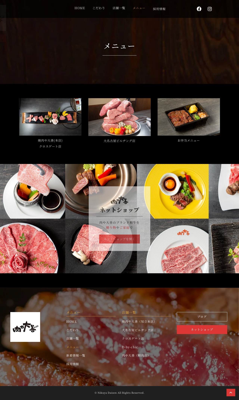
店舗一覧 (119, 8)
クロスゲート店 (133, 338)
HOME (80, 8)
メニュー (139, 8)
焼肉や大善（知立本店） (139, 321)
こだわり (98, 8)
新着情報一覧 (75, 355)
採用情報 (159, 9)
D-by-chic (130, 347)
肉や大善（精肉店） (136, 355)
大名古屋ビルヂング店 (138, 330)
